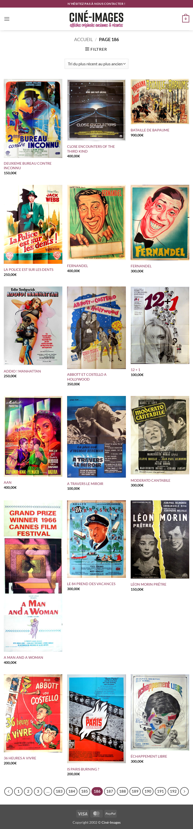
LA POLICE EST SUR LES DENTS (29, 269)
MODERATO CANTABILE (150, 480)
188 (122, 791)
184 (71, 791)
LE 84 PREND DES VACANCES (91, 584)
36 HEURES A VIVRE (20, 758)
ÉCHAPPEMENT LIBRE (149, 756)
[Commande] (96, 64)
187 (109, 791)
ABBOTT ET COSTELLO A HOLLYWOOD (87, 376)
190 (147, 791)
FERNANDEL (77, 266)
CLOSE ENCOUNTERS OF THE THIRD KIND (91, 148)
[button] (7, 19)
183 (59, 791)
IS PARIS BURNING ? (83, 769)
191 (160, 791)
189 (135, 791)
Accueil (83, 39)
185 (84, 791)
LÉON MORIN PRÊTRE (148, 584)
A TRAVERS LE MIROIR (85, 483)
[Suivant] (184, 791)
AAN (8, 482)
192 (173, 791)
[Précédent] (8, 791)
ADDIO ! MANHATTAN (22, 371)
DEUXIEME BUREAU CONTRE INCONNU (28, 165)
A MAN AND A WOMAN (23, 657)
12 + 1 (135, 369)
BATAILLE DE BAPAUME (150, 130)
